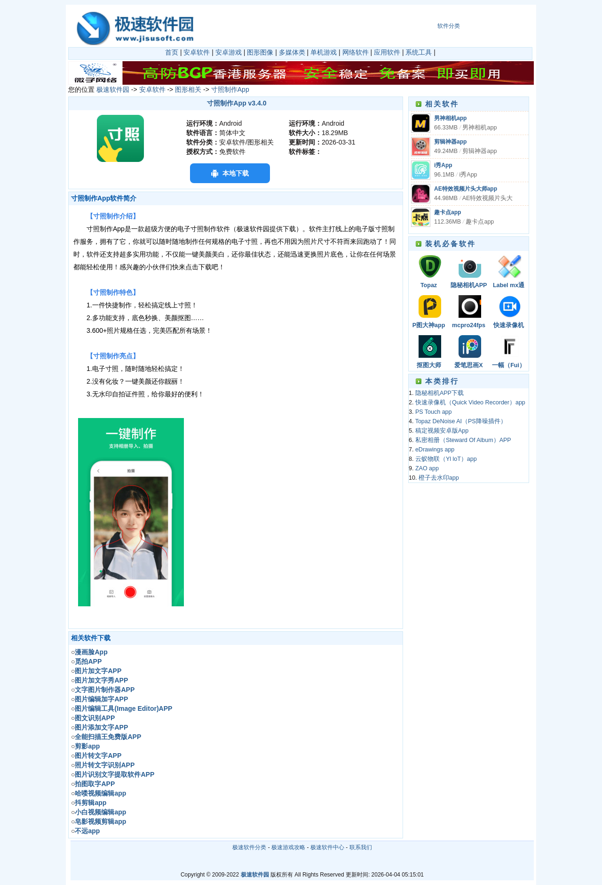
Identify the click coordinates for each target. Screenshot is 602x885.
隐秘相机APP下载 (469, 286)
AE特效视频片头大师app (465, 188)
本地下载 (235, 173)
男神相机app (450, 118)
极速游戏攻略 (288, 847)
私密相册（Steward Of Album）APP (463, 440)
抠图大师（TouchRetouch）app (429, 366)
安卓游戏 (228, 52)
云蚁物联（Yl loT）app (446, 459)
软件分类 (448, 26)
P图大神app (428, 325)
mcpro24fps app (468, 326)
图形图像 (260, 52)
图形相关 (188, 89)
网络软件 (355, 52)
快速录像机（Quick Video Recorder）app (509, 326)
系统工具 (418, 52)
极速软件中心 (327, 847)
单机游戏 (323, 52)
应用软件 (387, 52)
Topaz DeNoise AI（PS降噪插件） (428, 286)
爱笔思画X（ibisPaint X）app (468, 366)
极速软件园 (112, 89)
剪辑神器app (450, 141)
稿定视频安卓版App (441, 430)
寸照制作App (230, 89)
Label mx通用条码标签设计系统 (509, 286)
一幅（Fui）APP (508, 366)
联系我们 (360, 847)
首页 (171, 52)
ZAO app (427, 468)
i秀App (443, 165)
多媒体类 (292, 52)
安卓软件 (196, 52)
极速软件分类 (249, 847)
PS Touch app (433, 412)
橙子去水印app (439, 478)
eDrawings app (434, 449)
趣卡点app (447, 212)
